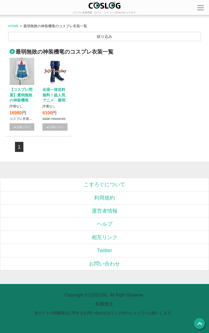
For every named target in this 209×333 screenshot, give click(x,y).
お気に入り (23, 127)
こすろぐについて (104, 184)
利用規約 (104, 198)
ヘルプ (104, 224)
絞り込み (104, 36)
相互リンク (105, 237)
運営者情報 (105, 211)
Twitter (104, 250)
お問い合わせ (104, 264)
